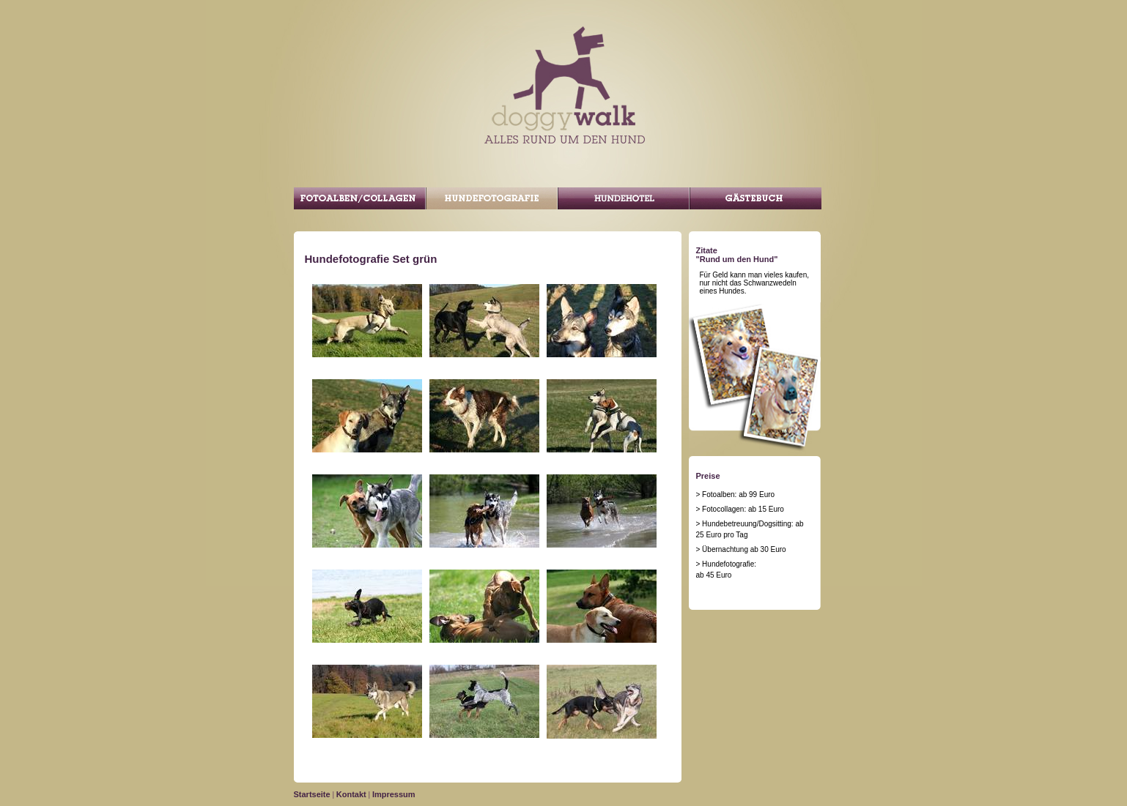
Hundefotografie (492, 198)
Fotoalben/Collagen (360, 198)
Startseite (312, 794)
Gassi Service (624, 198)
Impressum (393, 794)
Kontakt (351, 794)
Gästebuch (755, 198)
